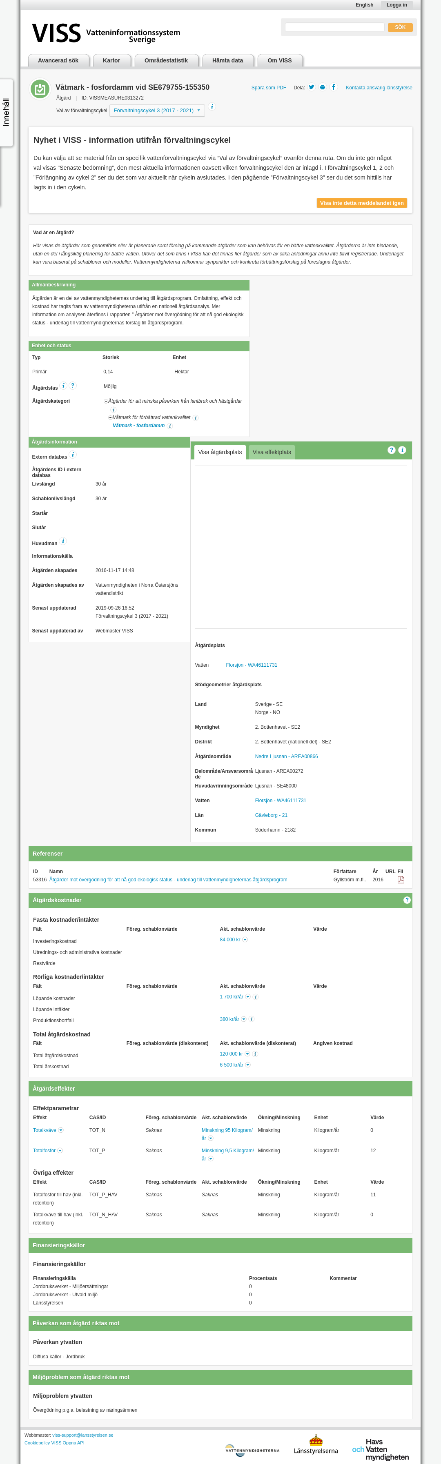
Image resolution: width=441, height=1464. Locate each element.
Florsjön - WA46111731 (252, 665)
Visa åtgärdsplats (220, 452)
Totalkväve (44, 1130)
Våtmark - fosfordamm (139, 425)
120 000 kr (231, 1054)
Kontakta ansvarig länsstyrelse (379, 88)
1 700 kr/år (231, 997)
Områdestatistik (166, 60)
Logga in (397, 5)
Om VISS (279, 60)
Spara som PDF (269, 88)
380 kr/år (229, 1019)
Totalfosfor (44, 1150)
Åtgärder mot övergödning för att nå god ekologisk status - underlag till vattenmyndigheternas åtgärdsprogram (168, 880)
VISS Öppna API (67, 1442)
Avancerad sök (58, 60)
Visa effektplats (272, 452)
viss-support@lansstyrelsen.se (82, 1435)
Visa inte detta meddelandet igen (362, 203)
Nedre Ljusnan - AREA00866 (286, 756)
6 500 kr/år (231, 1065)
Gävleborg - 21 (271, 815)
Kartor (111, 60)
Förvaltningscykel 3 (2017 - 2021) (154, 110)
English (364, 5)
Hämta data (227, 60)
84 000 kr (230, 940)
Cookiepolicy (37, 1442)
